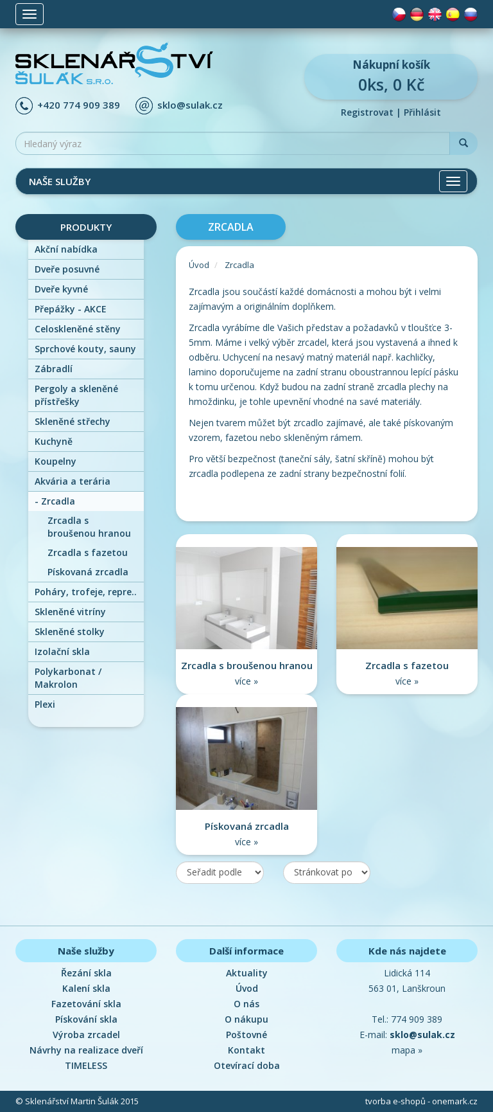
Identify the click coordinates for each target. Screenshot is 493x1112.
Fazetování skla (86, 1004)
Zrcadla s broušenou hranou (89, 526)
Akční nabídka (66, 249)
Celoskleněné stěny (78, 329)
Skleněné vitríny (70, 611)
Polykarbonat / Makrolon (68, 677)
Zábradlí (54, 369)
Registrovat (367, 112)
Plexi (45, 704)
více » (246, 681)
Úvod (199, 265)
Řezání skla (86, 973)
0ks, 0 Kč (391, 76)
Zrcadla (55, 501)
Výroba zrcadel (86, 1034)
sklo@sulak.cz (190, 104)
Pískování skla (86, 1019)
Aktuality (247, 973)
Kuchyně (54, 441)
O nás (246, 1004)
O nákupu (246, 1019)
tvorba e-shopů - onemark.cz (421, 1101)
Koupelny (55, 461)
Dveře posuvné (67, 269)
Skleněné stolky (70, 631)
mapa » (407, 1050)
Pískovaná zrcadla (88, 572)
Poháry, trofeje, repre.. (86, 592)
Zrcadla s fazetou (88, 552)
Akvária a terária (72, 481)
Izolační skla (62, 651)
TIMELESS (86, 1065)
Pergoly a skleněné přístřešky (76, 395)
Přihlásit (422, 112)
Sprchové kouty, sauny (85, 349)
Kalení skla (86, 988)
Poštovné (246, 1034)
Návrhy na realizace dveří (86, 1050)
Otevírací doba (247, 1065)
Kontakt (246, 1050)
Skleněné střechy (72, 421)
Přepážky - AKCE (71, 309)
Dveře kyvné (61, 289)
